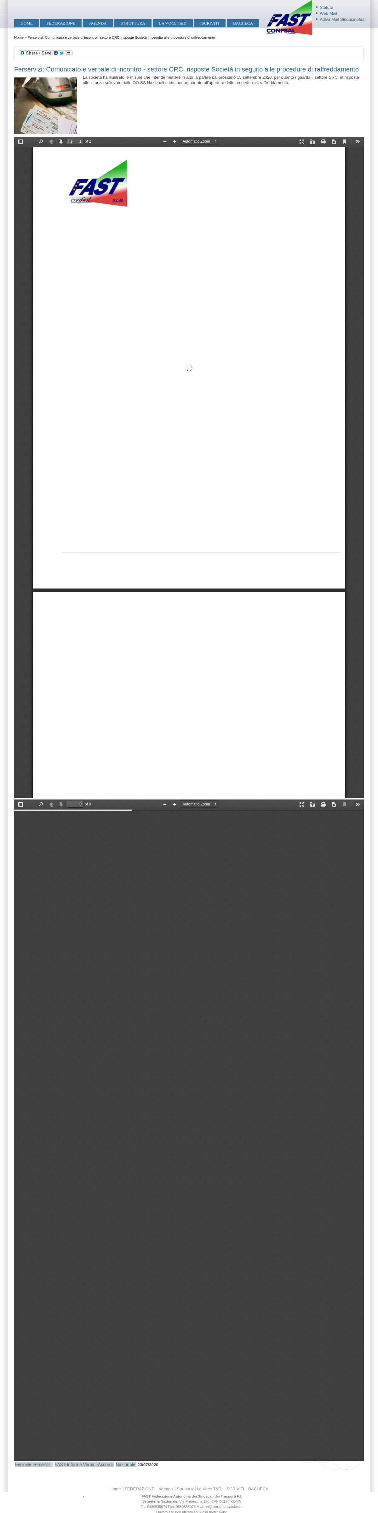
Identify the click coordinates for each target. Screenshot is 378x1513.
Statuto (326, 7)
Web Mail (328, 13)
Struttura (133, 23)
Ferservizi (42, 1464)
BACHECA (243, 23)
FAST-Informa (68, 1464)
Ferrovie (23, 1464)
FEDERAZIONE (61, 23)
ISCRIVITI (209, 23)
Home (26, 23)
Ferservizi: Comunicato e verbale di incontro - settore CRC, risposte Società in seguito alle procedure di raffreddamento (186, 69)
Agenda (98, 23)
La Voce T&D (172, 23)
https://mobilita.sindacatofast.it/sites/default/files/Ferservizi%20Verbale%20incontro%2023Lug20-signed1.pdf (189, 1130)
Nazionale (125, 1464)
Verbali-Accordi (97, 1464)
